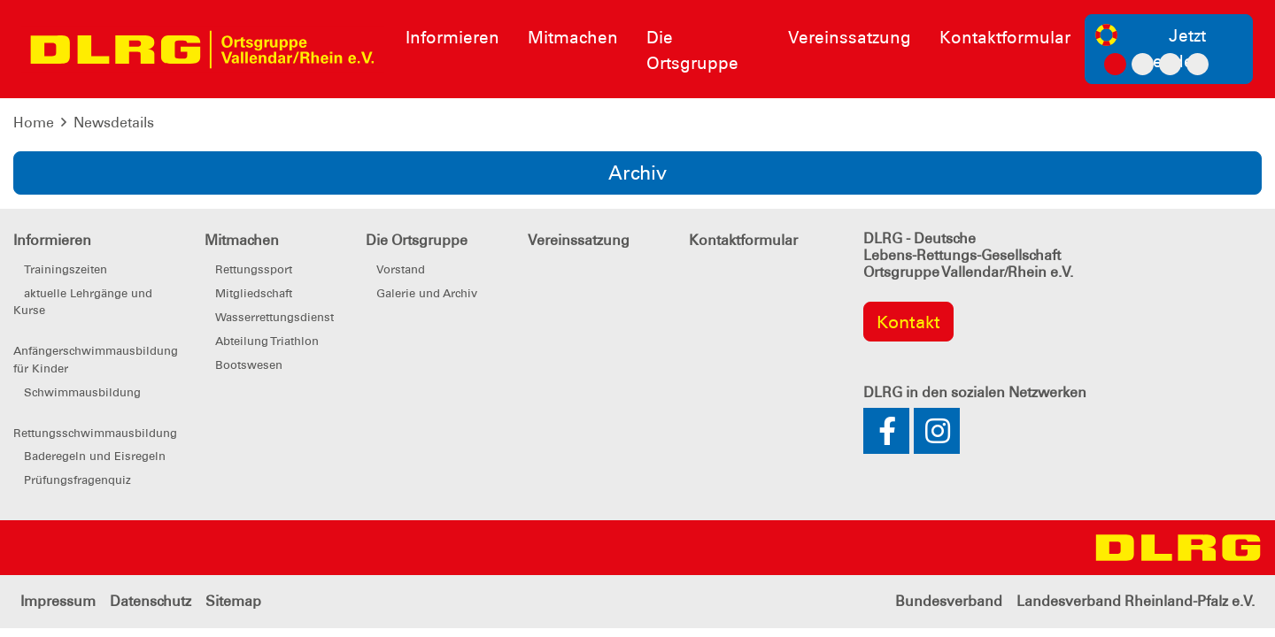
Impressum (58, 601)
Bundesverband (948, 601)
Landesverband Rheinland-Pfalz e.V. (1135, 601)
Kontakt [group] (908, 322)
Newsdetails (113, 122)
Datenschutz (150, 601)
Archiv (637, 173)
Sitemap (233, 601)
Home (33, 122)
